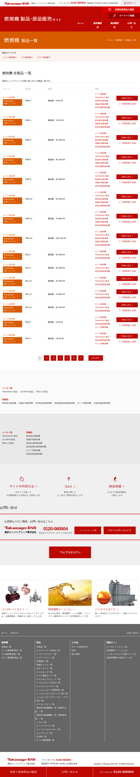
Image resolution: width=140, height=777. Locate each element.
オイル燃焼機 (9, 57)
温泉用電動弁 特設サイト (118, 657)
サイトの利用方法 (80, 647)
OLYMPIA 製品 (26, 391)
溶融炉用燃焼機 (26, 403)
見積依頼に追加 (129, 104)
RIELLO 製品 (42, 391)
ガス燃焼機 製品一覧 (10, 654)
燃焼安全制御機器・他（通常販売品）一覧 (50, 717)
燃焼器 (119, 40)
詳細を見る (126, 98)
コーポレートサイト (116, 647)
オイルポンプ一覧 (44, 672)
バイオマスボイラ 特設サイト (120, 654)
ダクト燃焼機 (43, 57)
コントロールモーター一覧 (48, 729)
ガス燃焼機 (26, 57)
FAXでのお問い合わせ (118, 530)
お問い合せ (131, 25)
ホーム (80, 23)
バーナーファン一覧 (45, 657)
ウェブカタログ (69, 552)
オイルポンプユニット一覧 (48, 679)
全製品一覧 (6, 647)
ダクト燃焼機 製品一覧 (11, 657)
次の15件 (95, 358)
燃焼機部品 (114, 25)
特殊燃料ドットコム (116, 650)
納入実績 (76, 654)
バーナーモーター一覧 (46, 654)
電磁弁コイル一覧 (44, 665)
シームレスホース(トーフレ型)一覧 (52, 693)
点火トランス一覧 (44, 668)
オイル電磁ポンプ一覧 (46, 675)
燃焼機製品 (97, 25)
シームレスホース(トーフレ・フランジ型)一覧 (52, 699)
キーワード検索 (126, 15)
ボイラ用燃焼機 (84, 403)
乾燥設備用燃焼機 (102, 403)
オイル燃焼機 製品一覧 (11, 650)
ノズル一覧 (41, 722)
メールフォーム (86, 530)
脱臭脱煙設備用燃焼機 (64, 403)
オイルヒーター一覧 (45, 704)
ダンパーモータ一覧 (45, 726)
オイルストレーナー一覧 (47, 686)
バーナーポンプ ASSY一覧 (48, 683)
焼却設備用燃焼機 (44, 403)
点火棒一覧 (41, 736)
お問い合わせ (133, 633)
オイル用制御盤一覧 (45, 740)
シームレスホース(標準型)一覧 (50, 690)
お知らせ (14, 633)
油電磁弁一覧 (42, 661)
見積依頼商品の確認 (124, 9)
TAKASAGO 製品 (10, 391)
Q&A (74, 650)
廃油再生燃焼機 (9, 403)
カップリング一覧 (44, 733)
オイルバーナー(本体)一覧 (48, 650)
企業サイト (132, 3)
